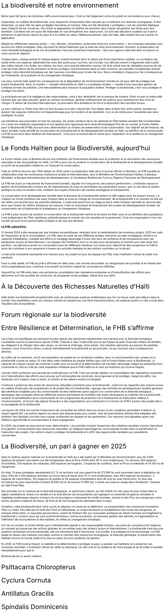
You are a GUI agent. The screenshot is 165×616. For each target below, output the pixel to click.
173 (103, 472)
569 (108, 472)
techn (138, 531)
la (133, 531)
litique (122, 531)
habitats (49, 519)
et (128, 531)
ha (112, 472)
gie (147, 531)
